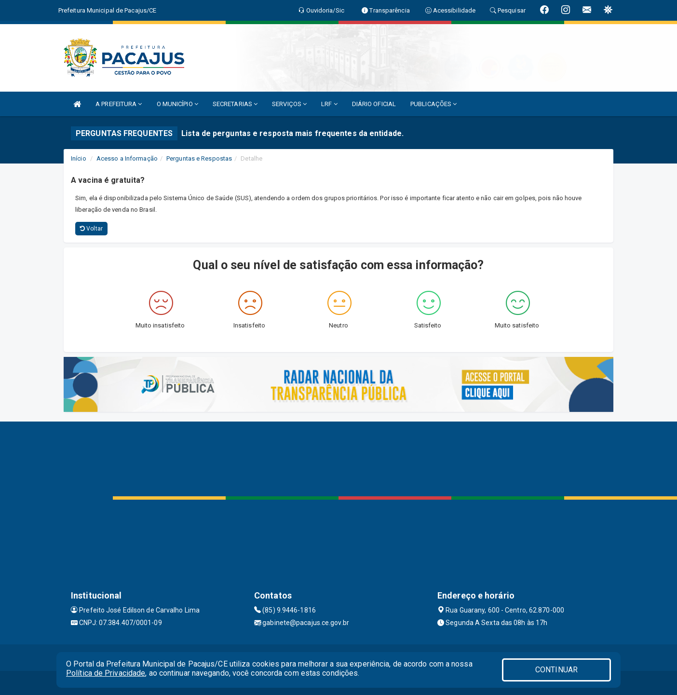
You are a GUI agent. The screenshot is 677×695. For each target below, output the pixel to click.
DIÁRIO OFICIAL (374, 104)
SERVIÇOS (289, 104)
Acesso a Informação (127, 158)
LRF (329, 104)
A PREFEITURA (118, 104)
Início (78, 158)
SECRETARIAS (235, 104)
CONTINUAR (556, 669)
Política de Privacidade (105, 673)
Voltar (91, 228)
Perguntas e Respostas (199, 158)
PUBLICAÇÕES (433, 104)
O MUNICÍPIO (177, 104)
